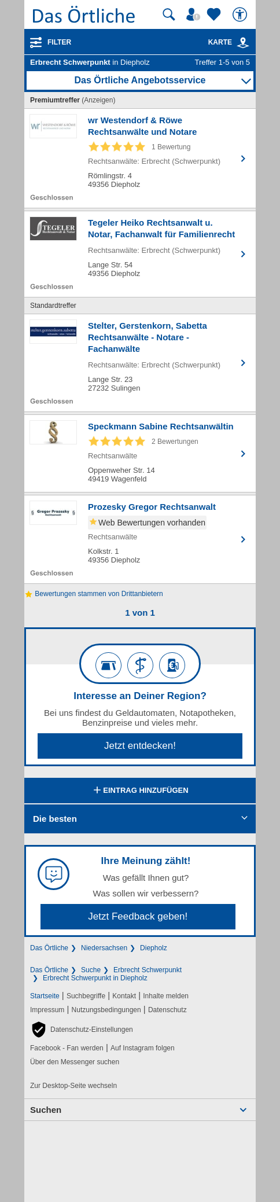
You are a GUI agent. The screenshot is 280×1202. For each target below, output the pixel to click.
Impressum (47, 1010)
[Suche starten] (169, 14)
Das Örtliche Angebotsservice (139, 80)
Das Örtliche (49, 948)
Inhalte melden (166, 996)
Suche (91, 970)
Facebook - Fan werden (67, 1048)
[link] (243, 43)
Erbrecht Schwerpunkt (147, 970)
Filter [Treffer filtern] (59, 42)
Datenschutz (167, 1010)
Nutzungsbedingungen (106, 1010)
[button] (81, 1029)
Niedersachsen (104, 948)
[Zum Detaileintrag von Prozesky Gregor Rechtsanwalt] (140, 539)
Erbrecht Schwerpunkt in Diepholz (95, 978)
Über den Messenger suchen (74, 1062)
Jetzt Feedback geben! (137, 916)
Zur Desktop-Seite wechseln (73, 1086)
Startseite (45, 996)
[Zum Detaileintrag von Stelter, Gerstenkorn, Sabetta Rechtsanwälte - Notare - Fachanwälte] (140, 363)
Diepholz (153, 948)
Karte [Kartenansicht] (229, 42)
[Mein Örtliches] (195, 14)
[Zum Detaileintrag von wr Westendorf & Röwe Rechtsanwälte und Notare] (140, 158)
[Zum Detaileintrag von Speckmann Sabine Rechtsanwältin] (140, 453)
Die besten (55, 819)
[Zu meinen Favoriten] (215, 14)
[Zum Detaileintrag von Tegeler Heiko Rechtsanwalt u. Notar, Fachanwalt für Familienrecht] (140, 254)
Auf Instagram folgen (142, 1048)
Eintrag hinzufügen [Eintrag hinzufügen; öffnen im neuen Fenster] (139, 791)
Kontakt (124, 996)
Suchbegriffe (86, 996)
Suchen (45, 1110)
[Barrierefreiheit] (241, 14)
